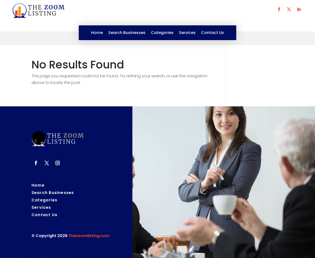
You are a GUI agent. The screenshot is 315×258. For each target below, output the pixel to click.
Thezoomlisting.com (89, 236)
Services (187, 33)
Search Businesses (126, 33)
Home (97, 33)
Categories (162, 33)
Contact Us (212, 33)
